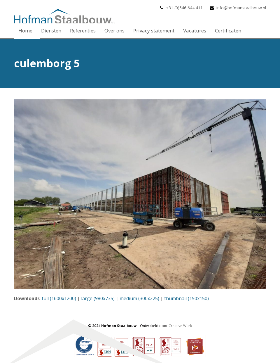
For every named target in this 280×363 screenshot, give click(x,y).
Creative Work (180, 325)
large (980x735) (98, 298)
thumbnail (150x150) (186, 298)
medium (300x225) (139, 298)
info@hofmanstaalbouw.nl (241, 8)
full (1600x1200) (59, 298)
